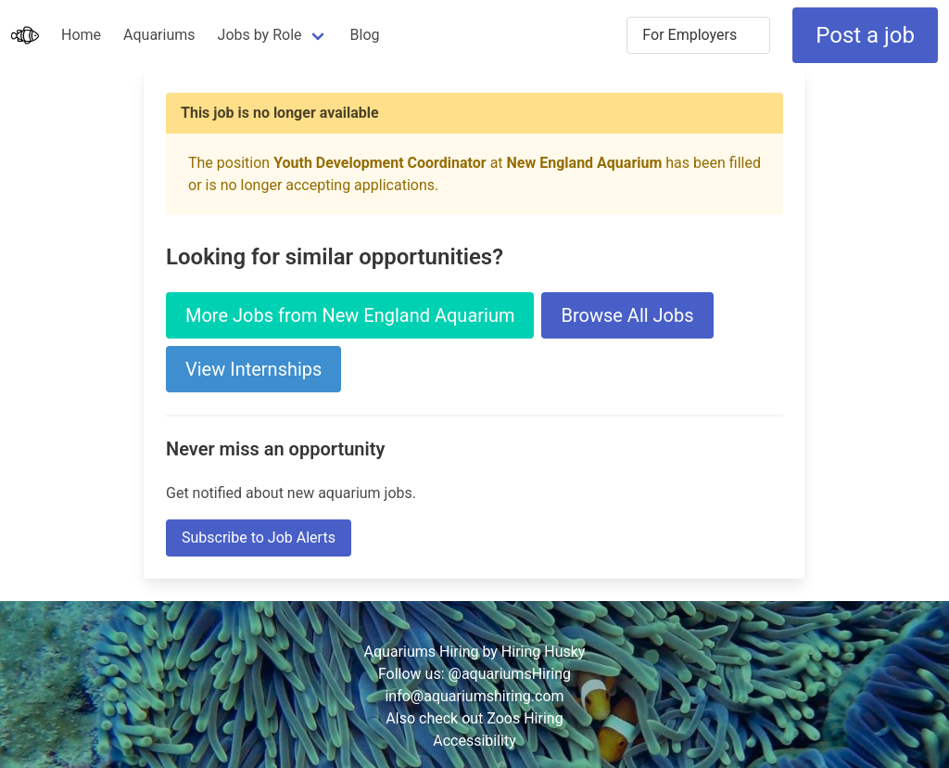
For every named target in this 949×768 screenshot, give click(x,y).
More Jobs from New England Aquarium (349, 315)
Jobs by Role (260, 35)
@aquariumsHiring (510, 674)
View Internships (253, 369)
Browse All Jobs (627, 315)
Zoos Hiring (525, 718)
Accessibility (474, 740)
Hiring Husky (543, 651)
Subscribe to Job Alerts (258, 537)
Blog (365, 35)
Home (81, 35)
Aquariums (159, 35)
